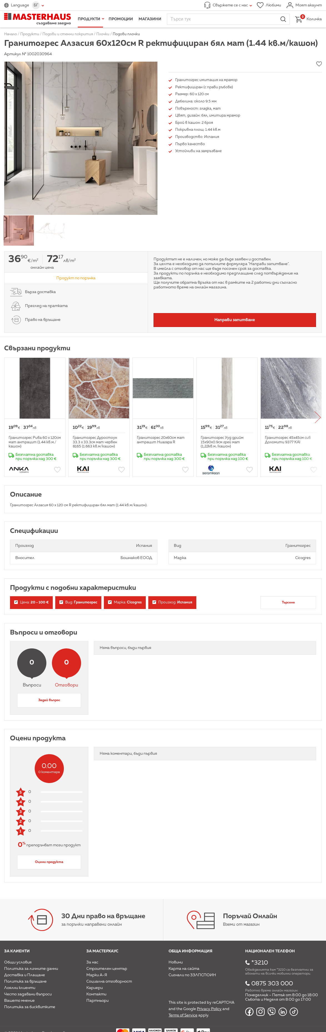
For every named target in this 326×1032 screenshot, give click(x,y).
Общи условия (18, 962)
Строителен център (106, 969)
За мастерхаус (102, 951)
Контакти (96, 994)
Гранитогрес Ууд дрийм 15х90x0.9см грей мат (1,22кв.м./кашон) (222, 442)
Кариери (94, 988)
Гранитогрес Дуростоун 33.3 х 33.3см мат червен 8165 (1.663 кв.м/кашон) (95, 442)
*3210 (259, 963)
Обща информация (190, 951)
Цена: (31, 602)
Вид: (78, 602)
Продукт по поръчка (76, 278)
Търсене (288, 602)
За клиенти (17, 951)
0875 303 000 (272, 984)
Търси (283, 19)
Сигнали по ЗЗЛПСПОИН (192, 975)
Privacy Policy (209, 1009)
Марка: (125, 602)
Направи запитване (234, 320)
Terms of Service (183, 1015)
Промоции (121, 19)
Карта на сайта (184, 969)
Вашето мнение (19, 1001)
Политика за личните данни (31, 969)
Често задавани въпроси (28, 994)
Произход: (172, 602)
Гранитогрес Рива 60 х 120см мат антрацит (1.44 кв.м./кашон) (35, 442)
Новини (176, 962)
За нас (92, 962)
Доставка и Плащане (24, 975)
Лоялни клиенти (19, 988)
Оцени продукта (49, 862)
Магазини (150, 19)
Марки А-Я (96, 975)
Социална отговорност (109, 981)
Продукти (89, 19)
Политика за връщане (25, 981)
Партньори (97, 1001)
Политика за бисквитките (29, 1007)
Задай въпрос (49, 700)
